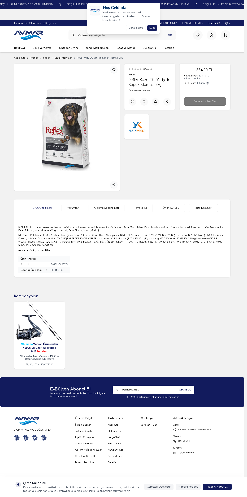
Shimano (27, 344)
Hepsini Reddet (188, 487)
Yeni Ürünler (114, 443)
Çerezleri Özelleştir (159, 487)
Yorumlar (73, 208)
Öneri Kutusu (171, 208)
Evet (152, 28)
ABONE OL (185, 390)
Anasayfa (113, 425)
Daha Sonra (136, 28)
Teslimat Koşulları (84, 431)
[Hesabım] (211, 35)
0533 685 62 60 (149, 425)
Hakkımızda (114, 431)
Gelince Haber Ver (205, 101)
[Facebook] (26, 438)
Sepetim (112, 462)
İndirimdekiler (115, 456)
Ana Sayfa (19, 58)
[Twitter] (35, 438)
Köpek (46, 58)
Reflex (132, 75)
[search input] (122, 35)
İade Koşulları (203, 208)
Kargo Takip (114, 437)
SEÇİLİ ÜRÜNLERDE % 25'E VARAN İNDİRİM (52, 4)
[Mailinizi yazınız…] (153, 390)
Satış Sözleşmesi (84, 443)
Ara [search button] (170, 35)
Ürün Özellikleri (42, 208)
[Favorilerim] (198, 35)
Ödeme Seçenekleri (106, 208)
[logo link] (29, 35)
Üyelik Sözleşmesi (84, 437)
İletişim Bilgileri (83, 425)
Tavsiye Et (140, 208)
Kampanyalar (115, 450)
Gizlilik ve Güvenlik (85, 456)
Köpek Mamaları (63, 58)
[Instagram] (44, 438)
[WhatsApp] (17, 438)
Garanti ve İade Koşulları (88, 450)
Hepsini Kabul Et (217, 487)
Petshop (34, 58)
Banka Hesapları (84, 462)
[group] (67, 127)
